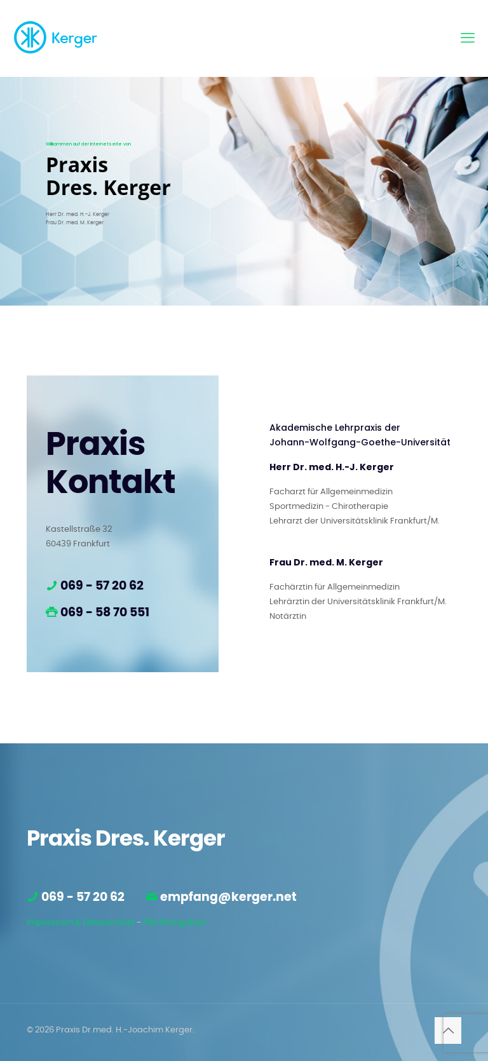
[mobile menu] (467, 38)
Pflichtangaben (174, 923)
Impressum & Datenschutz (81, 923)
